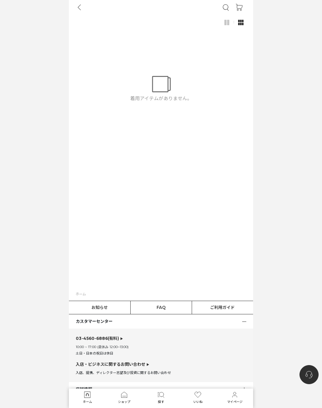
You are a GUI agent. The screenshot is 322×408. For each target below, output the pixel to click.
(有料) (97, 338)
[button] (226, 8)
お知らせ (99, 307)
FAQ (161, 307)
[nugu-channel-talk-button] (309, 374)
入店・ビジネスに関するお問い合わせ (110, 364)
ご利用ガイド (222, 307)
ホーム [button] (81, 294)
